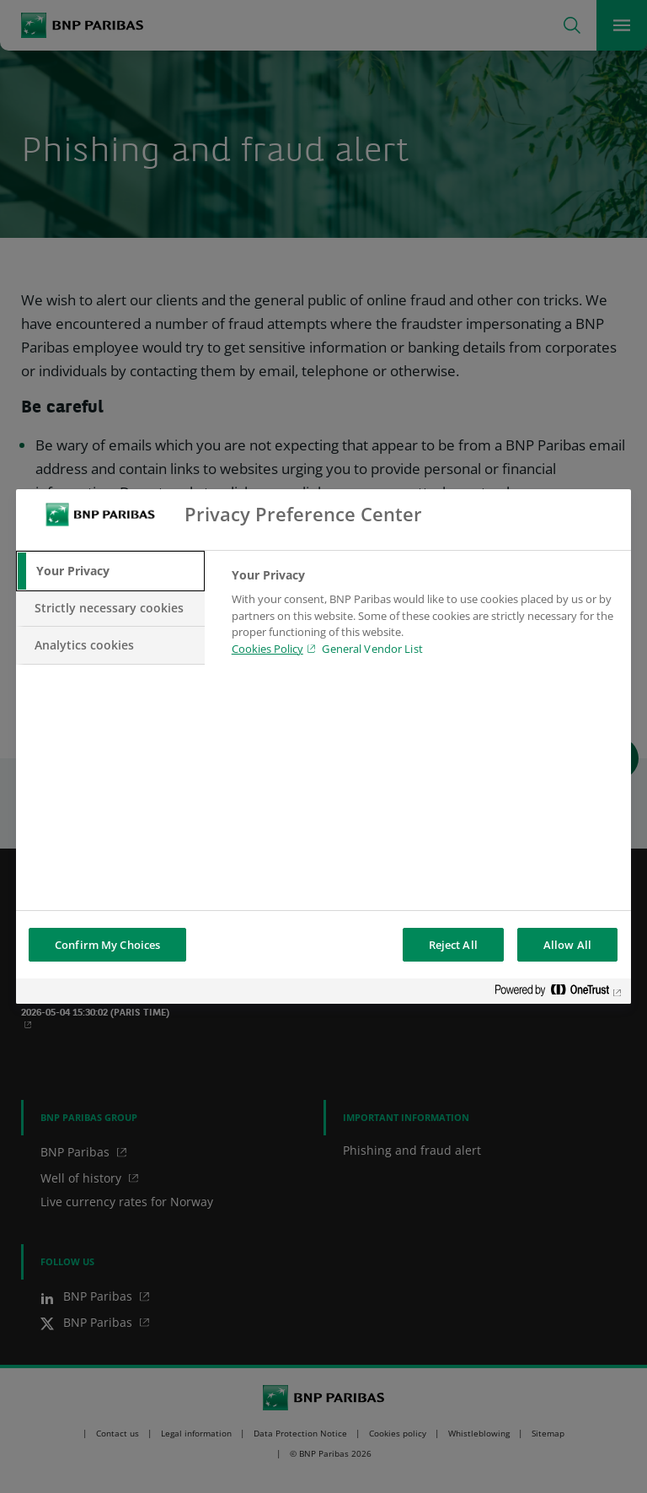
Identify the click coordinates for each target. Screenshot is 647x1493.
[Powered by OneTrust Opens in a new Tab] (559, 993)
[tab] (110, 571)
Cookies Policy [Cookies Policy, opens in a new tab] (267, 648)
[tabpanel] (424, 617)
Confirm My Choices (107, 944)
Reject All (453, 944)
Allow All (567, 944)
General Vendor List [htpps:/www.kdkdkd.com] (372, 648)
